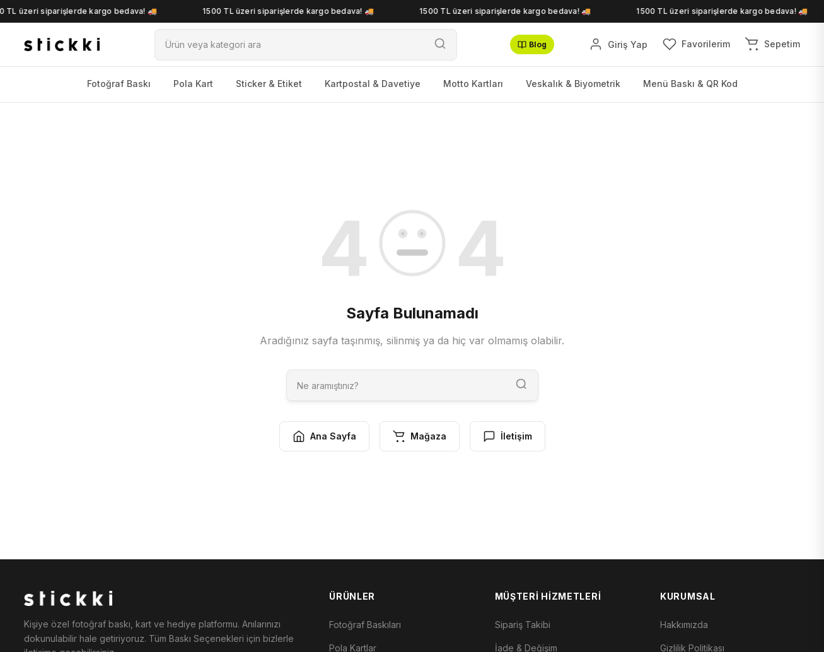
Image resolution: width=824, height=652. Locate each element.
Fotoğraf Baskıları (365, 624)
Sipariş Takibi (522, 624)
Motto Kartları (473, 83)
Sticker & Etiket (269, 83)
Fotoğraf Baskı (119, 83)
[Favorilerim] (696, 44)
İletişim (507, 436)
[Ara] (289, 44)
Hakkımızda (684, 624)
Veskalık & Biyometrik (573, 83)
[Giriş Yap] (618, 44)
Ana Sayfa (324, 436)
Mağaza (419, 436)
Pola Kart (193, 83)
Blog (532, 44)
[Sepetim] (772, 44)
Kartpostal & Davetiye (373, 83)
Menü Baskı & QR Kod (690, 83)
